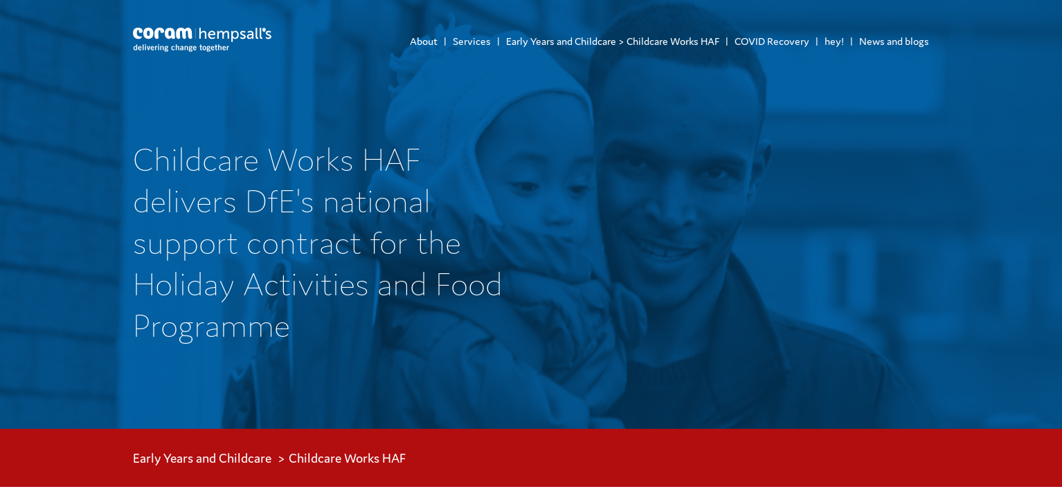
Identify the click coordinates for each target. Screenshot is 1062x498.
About (424, 41)
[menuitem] (423, 41)
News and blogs (894, 41)
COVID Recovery (772, 41)
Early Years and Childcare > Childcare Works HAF (612, 41)
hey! (834, 41)
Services (472, 41)
